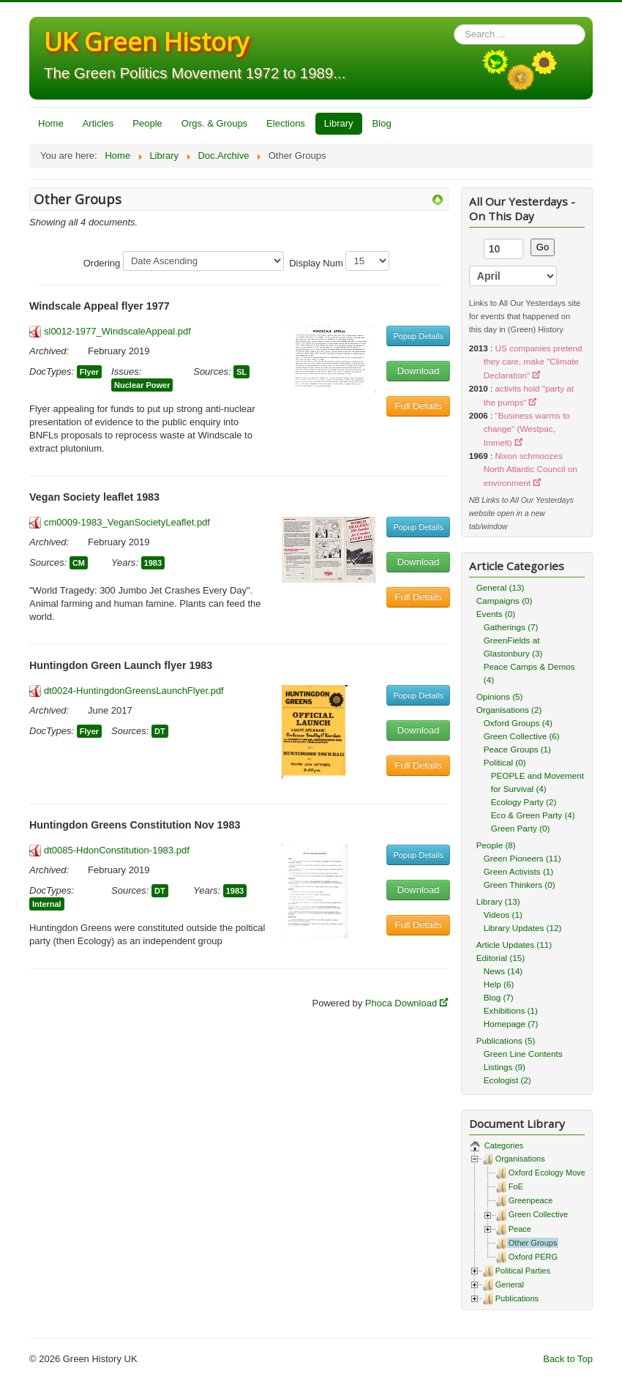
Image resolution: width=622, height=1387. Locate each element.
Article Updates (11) (514, 944)
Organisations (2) (509, 709)
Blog (381, 123)
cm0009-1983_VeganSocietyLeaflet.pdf (127, 522)
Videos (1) (503, 914)
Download (418, 370)
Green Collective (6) (522, 736)
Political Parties (522, 1270)
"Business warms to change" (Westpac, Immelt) (527, 429)
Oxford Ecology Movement (556, 1172)
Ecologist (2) (507, 1080)
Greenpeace (531, 1200)
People (147, 123)
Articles (98, 123)
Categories (502, 1145)
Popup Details (418, 336)
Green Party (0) (520, 828)
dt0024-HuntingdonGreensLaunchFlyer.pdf (134, 690)
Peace (520, 1229)
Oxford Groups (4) (518, 723)
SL (241, 371)
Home (51, 123)
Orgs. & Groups (214, 123)
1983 (153, 562)
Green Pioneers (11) (522, 858)
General (509, 1284)
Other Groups (533, 1242)
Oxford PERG (533, 1256)
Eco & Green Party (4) (533, 815)
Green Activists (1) (518, 871)
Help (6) (499, 984)
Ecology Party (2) (524, 802)
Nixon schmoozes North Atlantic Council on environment (530, 469)
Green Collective (538, 1214)
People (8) (496, 845)
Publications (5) (506, 1040)
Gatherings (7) (511, 627)
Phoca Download (401, 1003)
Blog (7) (499, 997)
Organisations (520, 1158)
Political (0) (505, 762)
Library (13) (498, 901)
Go (542, 247)
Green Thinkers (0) (519, 884)
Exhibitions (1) (511, 1010)
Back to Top (568, 1358)
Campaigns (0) (504, 600)
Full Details (418, 405)
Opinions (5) (499, 696)
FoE (516, 1186)
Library (338, 123)
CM (78, 562)
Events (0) (495, 613)
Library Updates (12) (523, 927)
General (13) (500, 587)
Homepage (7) (511, 1023)
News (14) (503, 971)
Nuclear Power (142, 385)
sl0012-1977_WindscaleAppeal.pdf (117, 331)
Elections (285, 123)
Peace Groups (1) (517, 749)
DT (159, 731)
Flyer (89, 371)
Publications (517, 1298)
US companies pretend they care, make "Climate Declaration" (533, 361)
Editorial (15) (500, 957)
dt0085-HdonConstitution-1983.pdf (117, 850)
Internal (46, 904)
